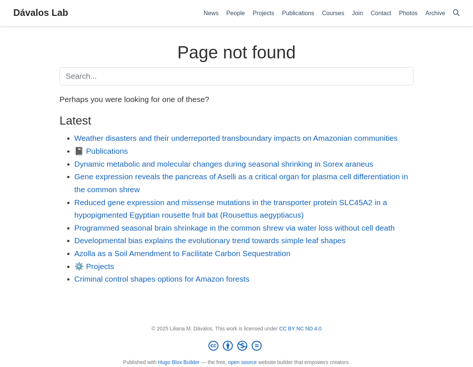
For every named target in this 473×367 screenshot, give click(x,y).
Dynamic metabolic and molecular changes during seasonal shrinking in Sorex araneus (223, 164)
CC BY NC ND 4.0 (300, 329)
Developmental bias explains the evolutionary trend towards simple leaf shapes (210, 240)
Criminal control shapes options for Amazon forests (161, 279)
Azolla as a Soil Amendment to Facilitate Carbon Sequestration (182, 253)
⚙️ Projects (94, 266)
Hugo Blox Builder (179, 362)
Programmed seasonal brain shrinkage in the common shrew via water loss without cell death (234, 228)
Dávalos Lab (40, 12)
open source (242, 362)
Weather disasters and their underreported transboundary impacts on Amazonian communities (236, 138)
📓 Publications (101, 151)
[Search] (456, 13)
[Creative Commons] (236, 345)
